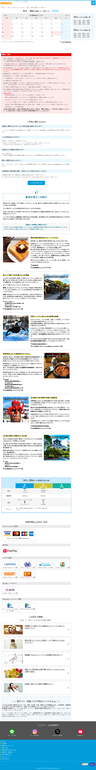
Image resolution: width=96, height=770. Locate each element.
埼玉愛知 (86, 20)
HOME (3, 741)
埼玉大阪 (77, 24)
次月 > (67, 15)
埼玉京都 (86, 22)
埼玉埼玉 (77, 20)
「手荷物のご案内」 (28, 61)
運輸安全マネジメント (8, 745)
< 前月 (5, 15)
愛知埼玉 (86, 33)
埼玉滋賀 (77, 22)
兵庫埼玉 (86, 37)
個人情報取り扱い (7, 754)
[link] (84, 764)
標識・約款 (5, 748)
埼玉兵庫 (86, 24)
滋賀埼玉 (77, 35)
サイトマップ (5, 756)
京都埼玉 (86, 35)
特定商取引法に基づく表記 (9, 750)
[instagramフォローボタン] (34, 731)
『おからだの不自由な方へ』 (55, 164)
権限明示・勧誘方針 (7, 752)
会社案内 (4, 743)
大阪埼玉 (77, 37)
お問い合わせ (5, 758)
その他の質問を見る (36, 183)
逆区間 (55, 11)
